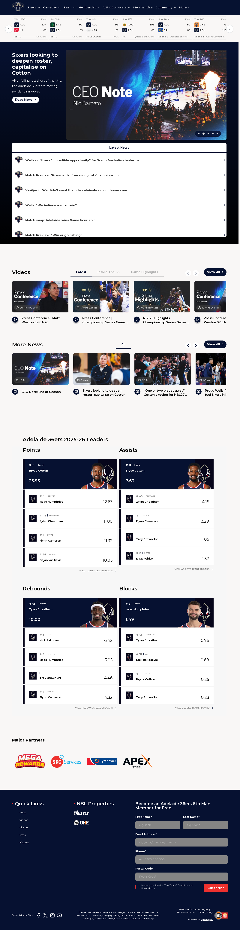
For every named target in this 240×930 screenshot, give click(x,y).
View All (215, 272)
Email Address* (146, 834)
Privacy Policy (148, 888)
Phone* (140, 851)
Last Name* (191, 817)
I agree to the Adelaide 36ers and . (167, 887)
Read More (25, 69)
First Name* (143, 817)
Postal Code (144, 868)
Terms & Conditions (179, 885)
